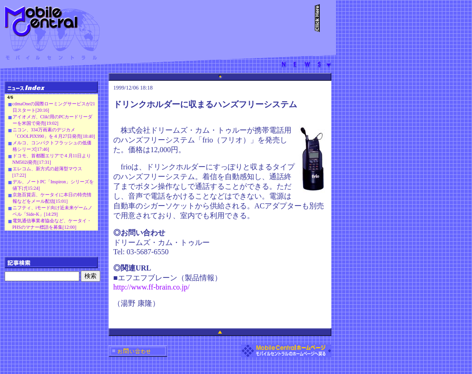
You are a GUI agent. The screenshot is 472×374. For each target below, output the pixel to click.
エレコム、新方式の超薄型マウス (47, 168)
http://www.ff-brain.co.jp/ (151, 287)
